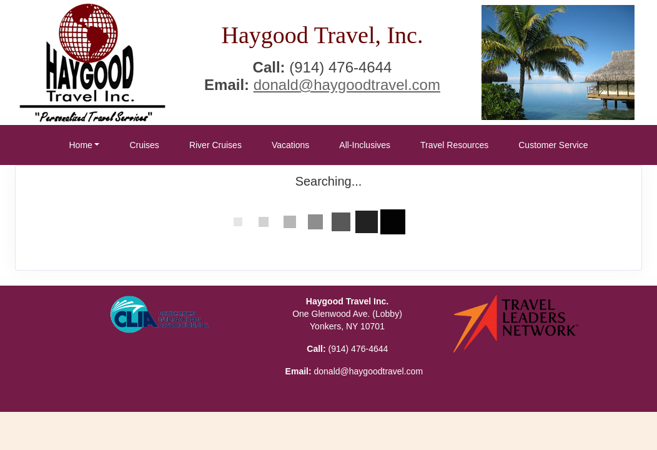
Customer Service (553, 145)
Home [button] (80, 145)
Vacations (290, 145)
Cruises (144, 145)
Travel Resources (454, 145)
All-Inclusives (364, 145)
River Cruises (215, 145)
